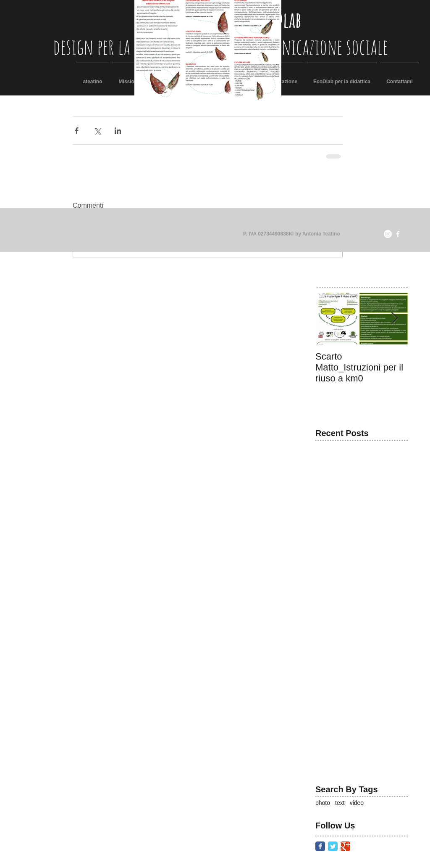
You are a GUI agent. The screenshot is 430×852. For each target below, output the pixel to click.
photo (322, 802)
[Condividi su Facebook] (77, 131)
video (357, 802)
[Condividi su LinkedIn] (118, 131)
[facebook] (398, 234)
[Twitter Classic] (333, 846)
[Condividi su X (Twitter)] (97, 131)
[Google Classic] (345, 846)
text (340, 802)
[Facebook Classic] (320, 846)
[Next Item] (394, 318)
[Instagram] (388, 234)
